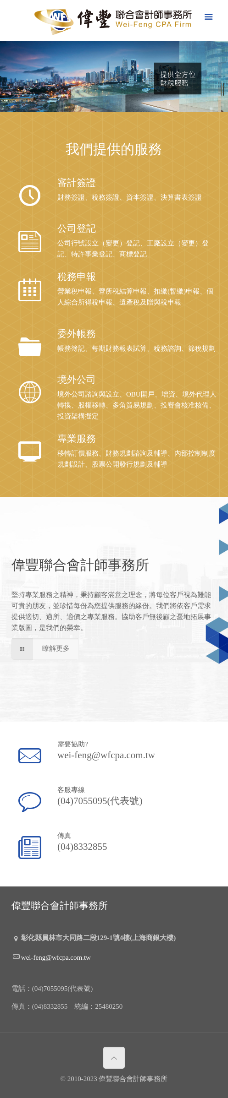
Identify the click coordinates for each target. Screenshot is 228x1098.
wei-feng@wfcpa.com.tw (106, 754)
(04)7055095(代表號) (100, 800)
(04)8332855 (83, 846)
